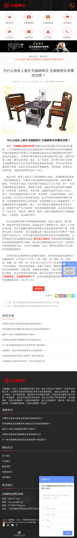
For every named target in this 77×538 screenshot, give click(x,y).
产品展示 (6, 461)
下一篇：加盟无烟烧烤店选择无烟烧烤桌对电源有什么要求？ (31, 306)
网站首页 (33, 56)
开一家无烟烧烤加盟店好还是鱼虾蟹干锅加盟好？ (24, 345)
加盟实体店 (7, 472)
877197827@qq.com (16, 505)
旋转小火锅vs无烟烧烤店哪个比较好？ (19, 334)
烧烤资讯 (44, 56)
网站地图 (32, 522)
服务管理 (6, 466)
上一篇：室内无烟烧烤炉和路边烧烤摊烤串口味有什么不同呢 (31, 302)
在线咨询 (38, 289)
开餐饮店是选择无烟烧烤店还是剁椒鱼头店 (21, 340)
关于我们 (6, 456)
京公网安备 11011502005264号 (15, 522)
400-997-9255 (14, 499)
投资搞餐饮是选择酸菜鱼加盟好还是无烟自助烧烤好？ (26, 329)
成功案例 (6, 477)
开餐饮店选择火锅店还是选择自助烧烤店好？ (22, 324)
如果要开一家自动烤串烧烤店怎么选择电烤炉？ (23, 350)
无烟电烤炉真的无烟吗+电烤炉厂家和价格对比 (23, 356)
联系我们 (7, 485)
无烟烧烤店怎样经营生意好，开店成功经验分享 (23, 361)
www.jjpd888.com (15, 502)
